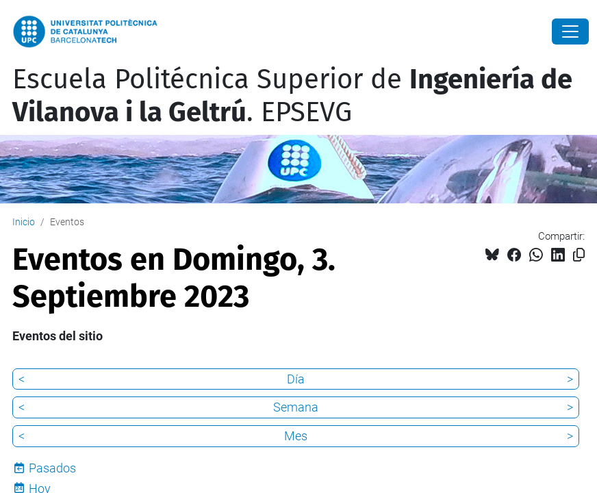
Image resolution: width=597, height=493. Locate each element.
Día (296, 379)
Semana (295, 407)
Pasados (52, 468)
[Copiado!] (579, 255)
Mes (295, 436)
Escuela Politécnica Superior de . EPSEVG (292, 96)
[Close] (570, 31)
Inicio (23, 221)
